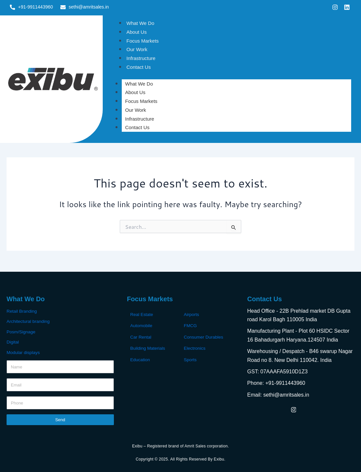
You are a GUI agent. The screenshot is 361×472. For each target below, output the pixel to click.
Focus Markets (142, 41)
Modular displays (24, 351)
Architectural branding (29, 321)
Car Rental (141, 336)
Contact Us (138, 67)
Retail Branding (22, 311)
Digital (13, 341)
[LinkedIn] (308, 409)
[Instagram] (293, 409)
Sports (190, 359)
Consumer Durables (204, 336)
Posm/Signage (21, 331)
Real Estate (142, 314)
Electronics (195, 347)
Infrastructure (140, 58)
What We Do (140, 23)
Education (140, 359)
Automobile (141, 325)
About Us (136, 32)
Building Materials (148, 347)
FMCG (190, 325)
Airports (192, 314)
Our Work (136, 49)
